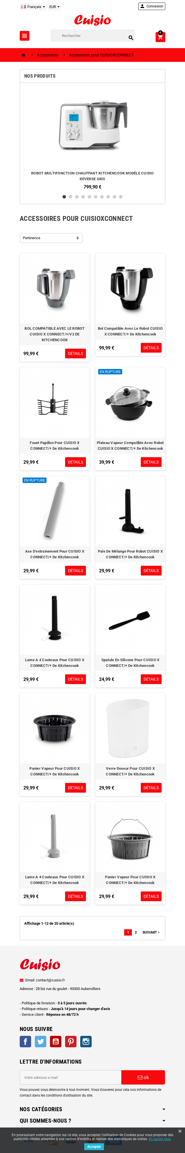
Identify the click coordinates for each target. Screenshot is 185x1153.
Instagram (86, 1041)
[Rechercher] (93, 36)
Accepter (94, 1147)
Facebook (25, 1041)
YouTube (55, 1041)
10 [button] (120, 197)
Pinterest (71, 1041)
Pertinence (31, 238)
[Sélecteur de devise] (54, 7)
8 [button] (108, 197)
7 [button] (102, 197)
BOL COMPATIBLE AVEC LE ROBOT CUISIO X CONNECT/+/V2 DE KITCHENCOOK (55, 334)
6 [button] (95, 197)
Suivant (151, 932)
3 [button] (77, 197)
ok (143, 1077)
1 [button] (64, 197)
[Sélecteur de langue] (33, 7)
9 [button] (114, 197)
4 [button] (83, 197)
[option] (92, 138)
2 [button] (70, 197)
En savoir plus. (160, 1139)
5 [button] (89, 197)
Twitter (40, 1041)
